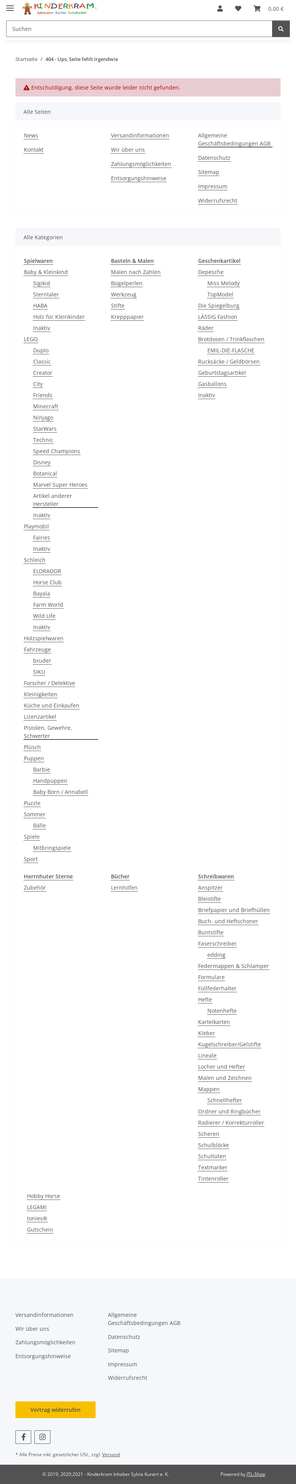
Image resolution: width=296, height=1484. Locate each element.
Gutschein (40, 1229)
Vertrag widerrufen (55, 1409)
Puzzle (32, 803)
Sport (31, 859)
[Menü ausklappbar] (10, 5)
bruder (42, 660)
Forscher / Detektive (49, 683)
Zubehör (35, 887)
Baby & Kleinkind (46, 272)
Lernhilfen (124, 887)
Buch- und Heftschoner (228, 921)
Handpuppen (50, 780)
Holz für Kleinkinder (59, 316)
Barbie (41, 769)
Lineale (207, 1055)
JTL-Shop (256, 1474)
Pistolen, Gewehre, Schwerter (48, 731)
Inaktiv (41, 328)
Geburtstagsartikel (222, 372)
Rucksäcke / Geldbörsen (229, 361)
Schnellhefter (224, 1100)
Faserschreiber (217, 943)
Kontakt (34, 149)
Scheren (208, 1133)
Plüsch (32, 747)
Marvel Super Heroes (60, 484)
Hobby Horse (43, 1196)
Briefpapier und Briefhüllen (234, 910)
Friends (42, 395)
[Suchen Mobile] (139, 28)
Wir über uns (128, 149)
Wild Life (44, 615)
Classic (42, 361)
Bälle (39, 825)
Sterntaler (46, 294)
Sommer (34, 814)
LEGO (31, 339)
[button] (220, 8)
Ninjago (43, 417)
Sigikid (41, 283)
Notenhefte (222, 1010)
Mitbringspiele (52, 847)
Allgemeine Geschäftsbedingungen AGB (234, 139)
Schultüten (212, 1156)
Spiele (32, 836)
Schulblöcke (213, 1145)
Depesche (211, 272)
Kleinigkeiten (40, 694)
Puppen (34, 758)
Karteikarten (214, 1021)
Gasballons (212, 383)
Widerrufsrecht (217, 200)
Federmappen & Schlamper (233, 966)
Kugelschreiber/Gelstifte (229, 1044)
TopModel (220, 294)
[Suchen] (281, 28)
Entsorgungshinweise (138, 178)
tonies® (37, 1218)
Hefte (205, 999)
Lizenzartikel (40, 716)
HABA (40, 305)
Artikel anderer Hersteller (52, 500)
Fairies (41, 537)
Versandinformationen (140, 135)
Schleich (34, 559)
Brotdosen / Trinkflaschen (231, 339)
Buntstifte (211, 932)
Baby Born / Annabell (60, 791)
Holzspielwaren (44, 638)
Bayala (41, 593)
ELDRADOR (47, 571)
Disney (41, 462)
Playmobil (36, 526)
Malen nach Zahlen (136, 272)
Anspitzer (210, 887)
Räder (206, 328)
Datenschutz (214, 157)
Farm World (48, 604)
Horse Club (47, 582)
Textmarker (212, 1167)
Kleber (206, 1033)
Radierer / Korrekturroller (231, 1122)
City (38, 383)
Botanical (45, 473)
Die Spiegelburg (218, 305)
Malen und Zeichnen (225, 1077)
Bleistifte (209, 898)
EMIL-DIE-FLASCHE (230, 350)
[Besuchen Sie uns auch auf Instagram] (42, 1437)
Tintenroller (213, 1178)
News (31, 135)
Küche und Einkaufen (51, 705)
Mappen (209, 1089)
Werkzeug (123, 294)
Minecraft (45, 406)
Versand (111, 1454)
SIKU (39, 671)
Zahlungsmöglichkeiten (141, 164)
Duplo (41, 350)
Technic (43, 439)
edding (216, 954)
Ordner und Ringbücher (229, 1111)
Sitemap (208, 172)
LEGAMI (37, 1207)
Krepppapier (127, 316)
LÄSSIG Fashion (217, 316)
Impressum (212, 186)
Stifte (117, 305)
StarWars (45, 428)
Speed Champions (56, 451)
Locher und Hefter (221, 1066)
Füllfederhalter (217, 988)
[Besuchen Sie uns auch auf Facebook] (23, 1437)
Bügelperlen (127, 283)
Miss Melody (223, 283)
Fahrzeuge (37, 649)
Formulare (211, 977)
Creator (42, 372)
